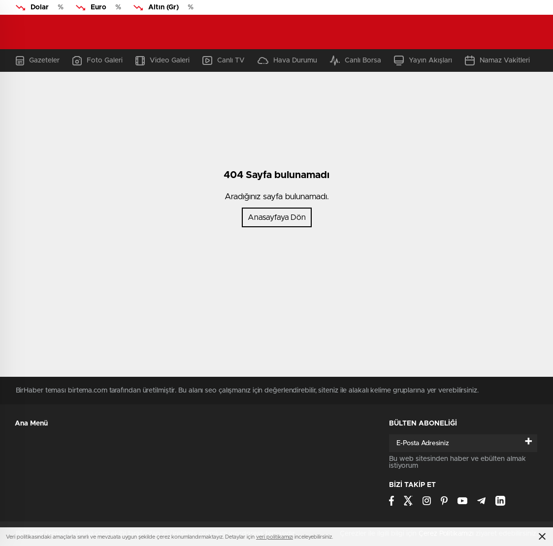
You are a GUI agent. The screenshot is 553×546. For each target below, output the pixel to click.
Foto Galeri (97, 60)
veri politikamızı (274, 537)
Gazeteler (38, 60)
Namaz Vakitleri (497, 60)
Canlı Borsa (355, 60)
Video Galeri (162, 60)
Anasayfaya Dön (277, 217)
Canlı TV (223, 60)
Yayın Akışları (423, 60)
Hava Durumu (287, 60)
